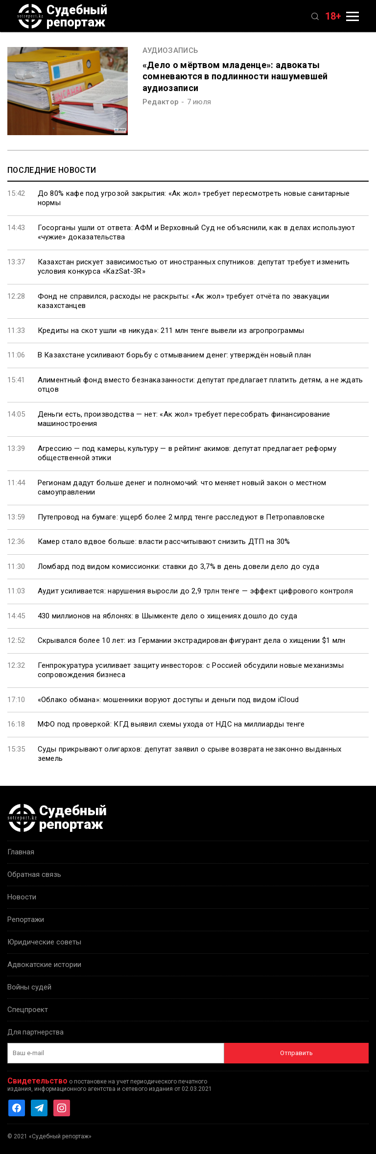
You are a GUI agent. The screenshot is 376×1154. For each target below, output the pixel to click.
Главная (20, 852)
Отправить (296, 1053)
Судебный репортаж (62, 16)
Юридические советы (44, 942)
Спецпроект (27, 1009)
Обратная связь (34, 874)
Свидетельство (37, 1080)
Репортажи (25, 919)
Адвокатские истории (44, 964)
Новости (21, 897)
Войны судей (29, 987)
